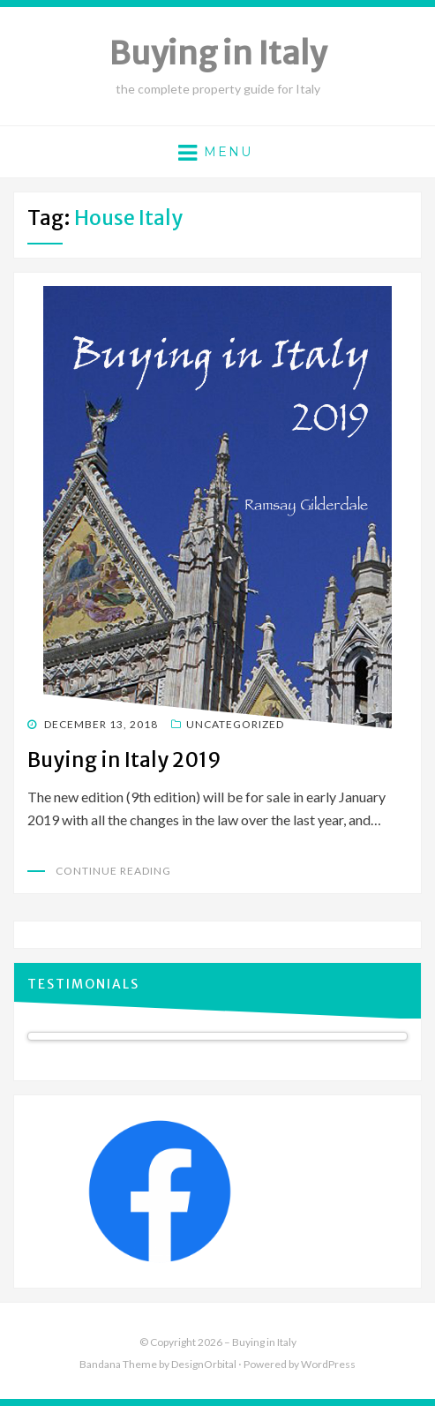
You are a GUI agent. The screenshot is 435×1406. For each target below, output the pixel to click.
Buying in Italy (217, 53)
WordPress (328, 1364)
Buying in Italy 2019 (124, 759)
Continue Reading (113, 870)
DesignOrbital (203, 1364)
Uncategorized (235, 724)
